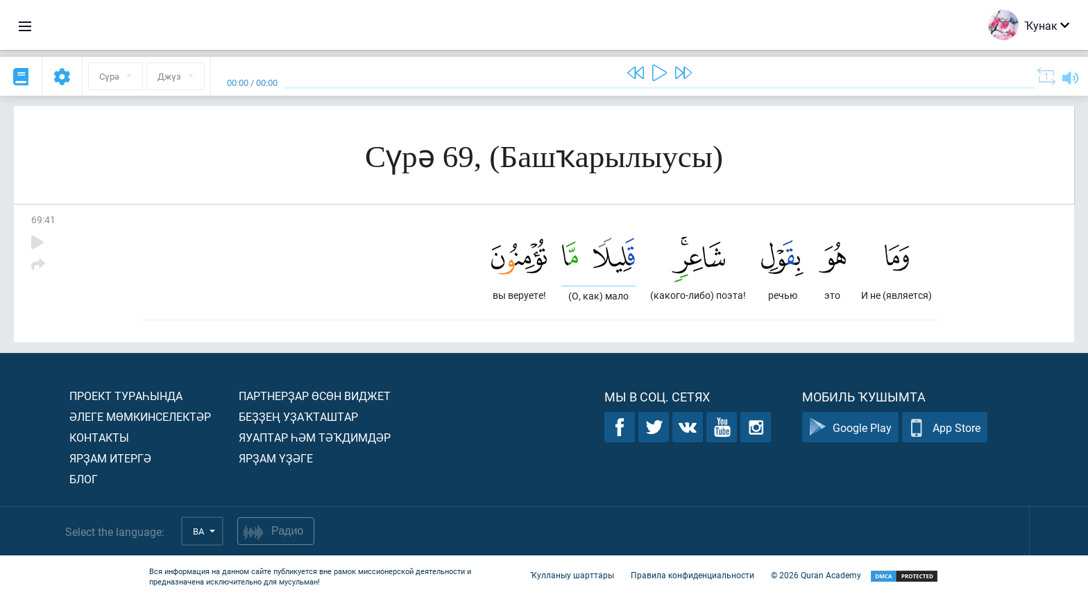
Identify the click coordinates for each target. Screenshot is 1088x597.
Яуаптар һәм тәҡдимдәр (315, 437)
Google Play (850, 427)
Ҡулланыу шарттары (572, 574)
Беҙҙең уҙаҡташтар (298, 416)
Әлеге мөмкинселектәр (140, 416)
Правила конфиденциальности (692, 574)
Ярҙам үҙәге (276, 458)
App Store (944, 427)
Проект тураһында (125, 395)
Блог (83, 478)
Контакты (99, 437)
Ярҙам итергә (110, 458)
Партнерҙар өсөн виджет (315, 395)
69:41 (43, 219)
